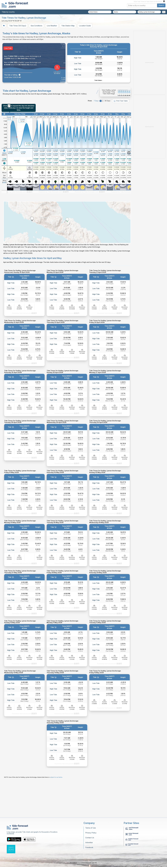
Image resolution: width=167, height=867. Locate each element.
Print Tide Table (121, 127)
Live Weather (52, 26)
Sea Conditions (36, 26)
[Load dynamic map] (67, 259)
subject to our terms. (56, 813)
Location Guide (85, 26)
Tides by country (8, 12)
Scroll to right (129, 179)
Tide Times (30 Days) (17, 26)
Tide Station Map (68, 26)
